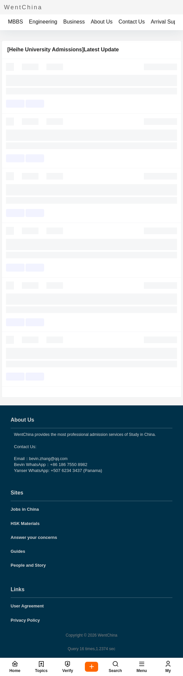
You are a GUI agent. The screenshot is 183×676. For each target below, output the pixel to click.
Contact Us (131, 22)
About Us (102, 22)
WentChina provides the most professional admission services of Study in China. (85, 434)
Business (74, 22)
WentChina (107, 635)
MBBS (15, 22)
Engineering (43, 22)
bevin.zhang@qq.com (48, 458)
